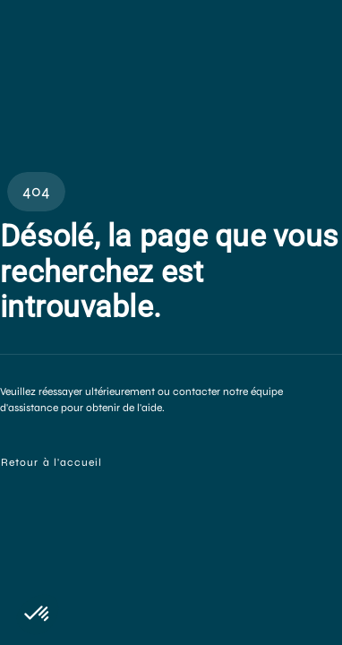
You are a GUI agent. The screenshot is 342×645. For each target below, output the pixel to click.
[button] (37, 614)
